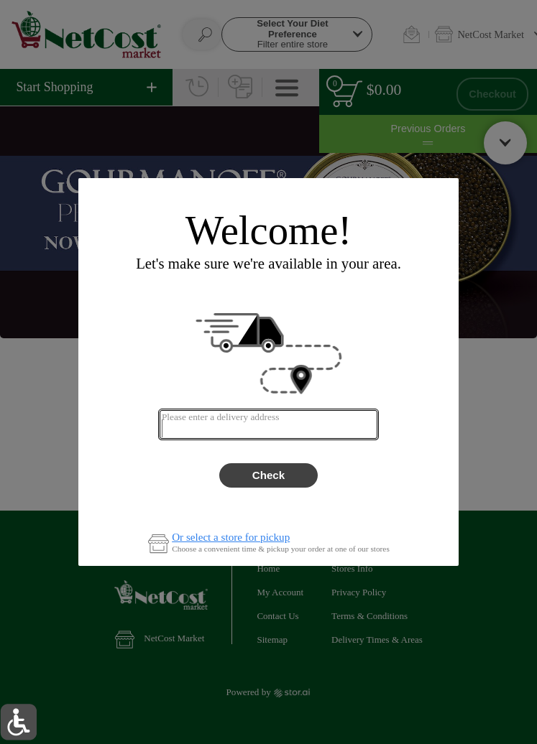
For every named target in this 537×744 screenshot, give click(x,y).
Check (268, 475)
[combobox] (268, 424)
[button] (18, 722)
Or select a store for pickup (231, 537)
